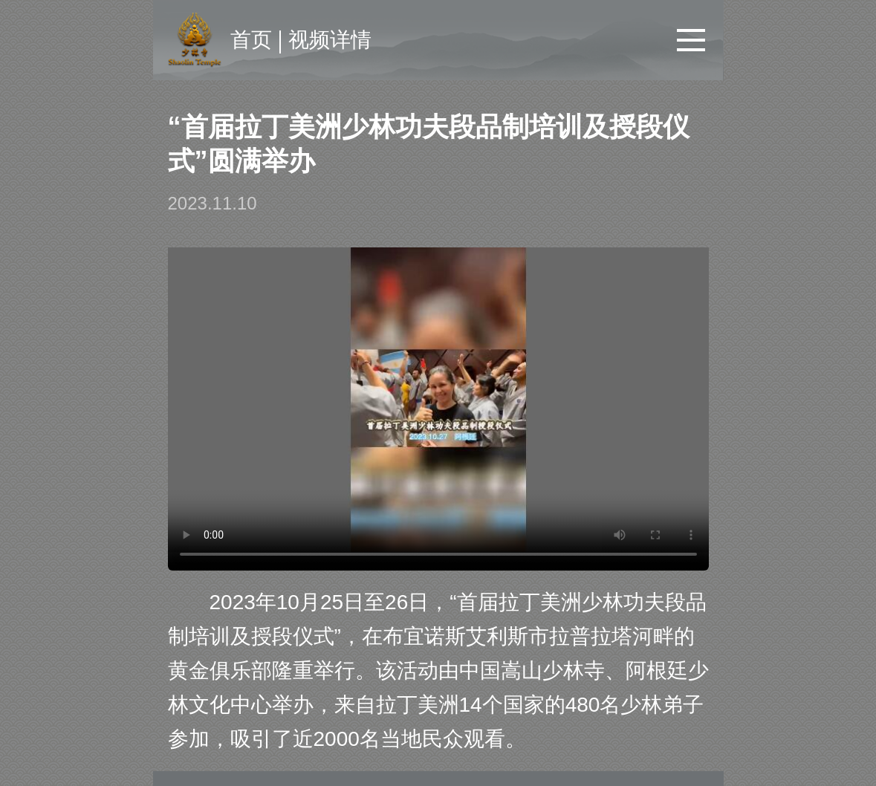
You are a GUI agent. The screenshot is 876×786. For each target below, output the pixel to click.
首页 (251, 39)
